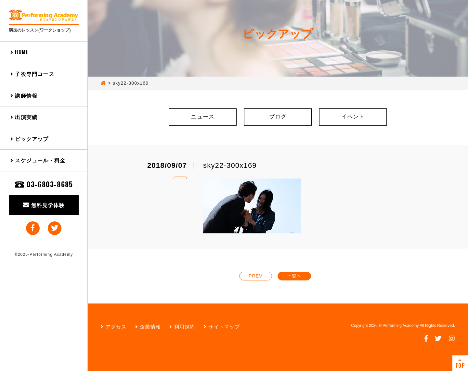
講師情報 (23, 95)
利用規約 (182, 326)
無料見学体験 (44, 205)
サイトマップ (222, 326)
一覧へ (294, 275)
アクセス (113, 326)
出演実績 (23, 117)
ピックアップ (29, 138)
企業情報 (148, 326)
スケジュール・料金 (37, 160)
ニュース (202, 117)
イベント (353, 117)
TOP (460, 363)
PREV (256, 275)
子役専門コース (32, 74)
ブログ (278, 117)
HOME (19, 52)
